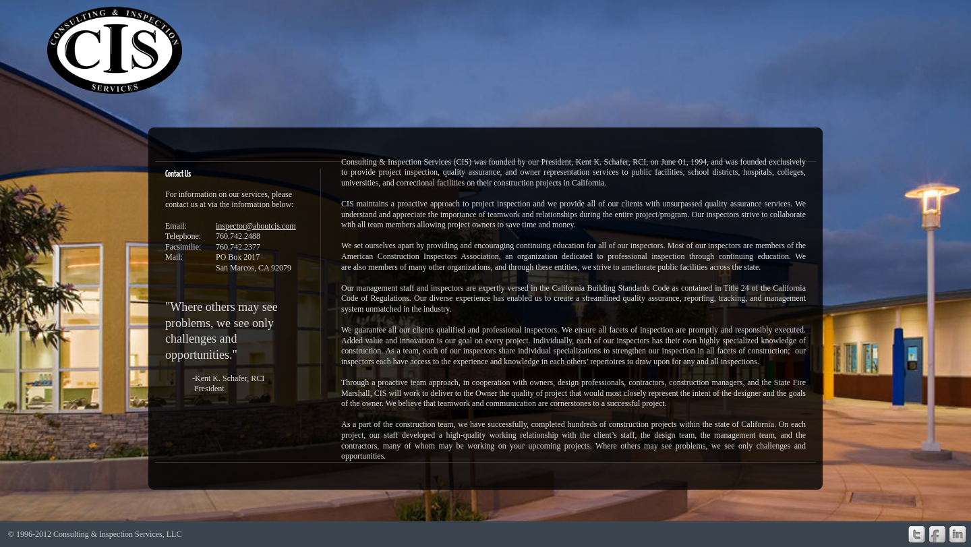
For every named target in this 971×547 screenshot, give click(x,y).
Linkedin (958, 534)
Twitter (916, 534)
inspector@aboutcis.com (256, 226)
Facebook (937, 534)
